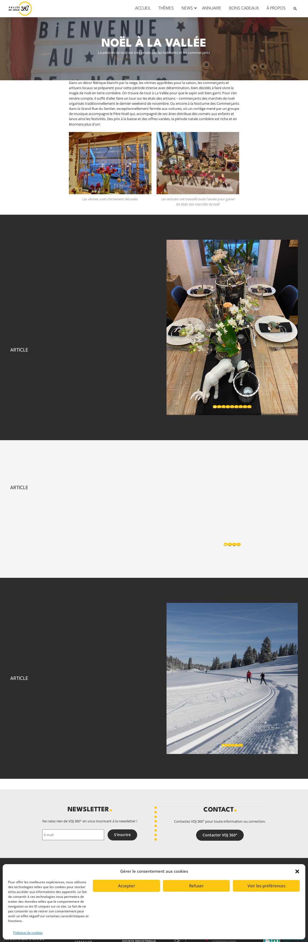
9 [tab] (249, 407)
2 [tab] (219, 407)
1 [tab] (215, 407)
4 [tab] (227, 407)
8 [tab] (245, 407)
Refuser (196, 885)
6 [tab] (236, 407)
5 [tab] (232, 407)
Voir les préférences (266, 885)
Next (285, 327)
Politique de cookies (28, 932)
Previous (178, 327)
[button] (297, 871)
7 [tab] (240, 407)
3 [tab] (223, 407)
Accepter (126, 885)
